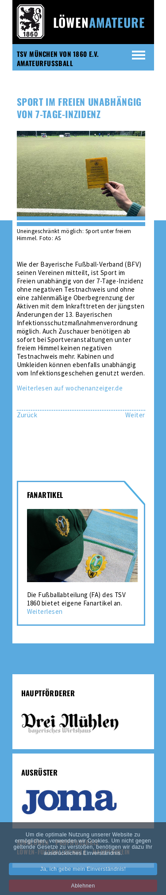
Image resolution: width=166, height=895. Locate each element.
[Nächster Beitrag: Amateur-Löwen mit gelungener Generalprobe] (135, 415)
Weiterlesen (45, 611)
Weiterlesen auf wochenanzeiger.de (70, 388)
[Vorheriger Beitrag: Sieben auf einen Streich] (27, 415)
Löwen (99, 22)
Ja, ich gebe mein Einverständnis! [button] (83, 875)
